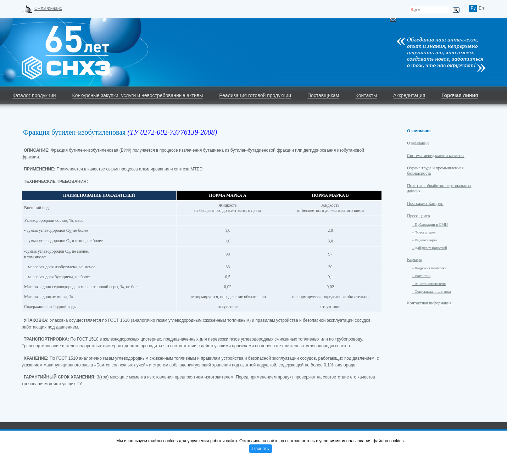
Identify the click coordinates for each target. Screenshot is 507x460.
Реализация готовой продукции (255, 95)
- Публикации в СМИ (430, 224)
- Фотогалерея (424, 232)
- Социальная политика (431, 291)
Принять (260, 448)
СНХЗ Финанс (48, 8)
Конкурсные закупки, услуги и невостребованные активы (137, 95)
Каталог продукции (34, 95)
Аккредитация (409, 95)
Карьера (414, 259)
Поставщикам (323, 95)
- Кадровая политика (429, 268)
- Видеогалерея (425, 240)
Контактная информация (429, 303)
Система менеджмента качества (435, 155)
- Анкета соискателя (429, 283)
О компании (418, 143)
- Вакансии (421, 276)
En (481, 8)
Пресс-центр (418, 215)
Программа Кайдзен (425, 203)
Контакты (366, 95)
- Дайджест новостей (429, 248)
